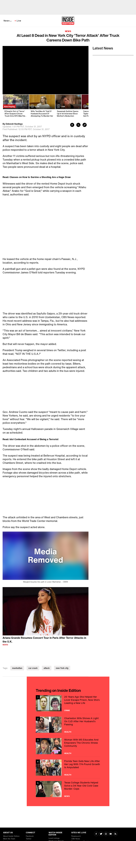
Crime (67, 710)
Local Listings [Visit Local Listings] (54, 838)
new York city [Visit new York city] (62, 668)
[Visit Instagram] (106, 834)
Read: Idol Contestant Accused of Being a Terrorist (30, 439)
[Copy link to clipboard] (84, 125)
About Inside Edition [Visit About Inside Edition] (11, 836)
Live (19, 21)
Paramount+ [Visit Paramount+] (76, 836)
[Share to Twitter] (78, 125)
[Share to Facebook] (72, 125)
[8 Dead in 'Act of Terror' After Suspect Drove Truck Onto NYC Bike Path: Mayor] (16, 106)
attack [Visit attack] (47, 668)
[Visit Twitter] (101, 834)
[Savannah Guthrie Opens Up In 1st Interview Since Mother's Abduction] (68, 106)
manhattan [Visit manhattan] (17, 668)
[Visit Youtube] (110, 834)
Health (67, 732)
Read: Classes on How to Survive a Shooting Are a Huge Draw (37, 177)
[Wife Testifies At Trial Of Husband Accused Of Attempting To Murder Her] (42, 106)
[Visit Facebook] (96, 834)
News (7, 21)
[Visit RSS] (115, 834)
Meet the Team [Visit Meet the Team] (9, 839)
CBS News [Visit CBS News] (75, 839)
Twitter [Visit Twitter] (28, 839)
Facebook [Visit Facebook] (30, 836)
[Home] (68, 20)
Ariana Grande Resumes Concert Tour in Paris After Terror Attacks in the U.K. (44, 639)
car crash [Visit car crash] (32, 668)
